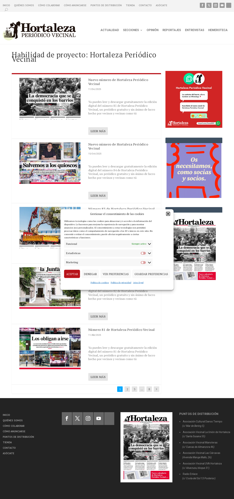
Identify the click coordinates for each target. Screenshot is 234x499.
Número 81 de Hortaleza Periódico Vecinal (121, 329)
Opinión (152, 30)
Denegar (90, 274)
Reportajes (172, 30)
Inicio (6, 5)
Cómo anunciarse (75, 5)
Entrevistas (194, 30)
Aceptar (72, 274)
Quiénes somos (24, 5)
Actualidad (110, 30)
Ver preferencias (116, 274)
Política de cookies (100, 282)
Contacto (145, 5)
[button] (168, 214)
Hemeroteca (218, 30)
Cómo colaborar (49, 5)
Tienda (130, 5)
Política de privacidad (121, 282)
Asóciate (161, 5)
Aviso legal (138, 282)
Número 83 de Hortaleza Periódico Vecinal (121, 209)
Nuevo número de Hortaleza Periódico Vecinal (118, 82)
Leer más (97, 131)
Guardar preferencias (151, 274)
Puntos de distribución (106, 5)
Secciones (131, 30)
